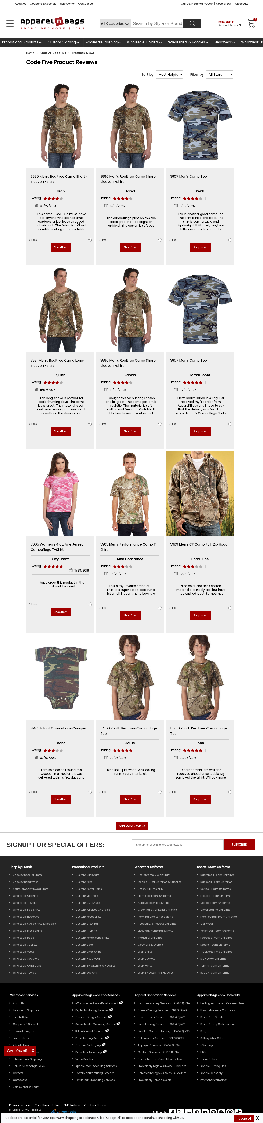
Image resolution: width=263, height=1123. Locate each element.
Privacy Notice (19, 1105)
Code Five (40, 62)
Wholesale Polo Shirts (26, 910)
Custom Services (149, 1052)
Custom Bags (84, 944)
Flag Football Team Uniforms (219, 917)
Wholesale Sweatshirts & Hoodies (34, 924)
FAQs (203, 1052)
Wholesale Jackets (25, 944)
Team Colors (208, 1059)
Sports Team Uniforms (213, 867)
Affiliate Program (23, 1045)
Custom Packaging (88, 1045)
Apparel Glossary (211, 1073)
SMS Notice (72, 1105)
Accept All (244, 1118)
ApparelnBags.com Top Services (96, 995)
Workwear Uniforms (149, 867)
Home (30, 53)
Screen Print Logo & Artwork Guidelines (162, 1073)
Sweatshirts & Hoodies (186, 42)
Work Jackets (146, 958)
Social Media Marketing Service (95, 1024)
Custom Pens (84, 882)
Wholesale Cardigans (27, 965)
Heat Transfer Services (152, 1017)
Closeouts (241, 3)
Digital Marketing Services (91, 1010)
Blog (203, 1031)
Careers (18, 1073)
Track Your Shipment (26, 1010)
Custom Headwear (87, 958)
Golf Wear (206, 924)
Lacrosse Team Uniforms (216, 937)
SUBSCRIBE (239, 844)
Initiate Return (21, 1017)
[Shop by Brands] (21, 867)
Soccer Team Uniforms (215, 903)
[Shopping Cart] (250, 23)
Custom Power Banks (89, 889)
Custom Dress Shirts (88, 951)
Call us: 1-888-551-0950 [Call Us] (197, 3)
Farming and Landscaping (155, 917)
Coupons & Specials (26, 1024)
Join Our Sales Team (26, 1087)
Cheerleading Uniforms (215, 910)
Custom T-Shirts (86, 930)
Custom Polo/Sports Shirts (92, 937)
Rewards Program (24, 1031)
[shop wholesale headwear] (226, 42)
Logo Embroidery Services (154, 1003)
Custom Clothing (62, 42)
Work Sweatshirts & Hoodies (156, 972)
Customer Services (24, 995)
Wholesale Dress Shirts (27, 930)
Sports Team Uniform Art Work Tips (160, 1059)
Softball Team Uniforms (215, 889)
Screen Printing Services (153, 1010)
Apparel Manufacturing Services (96, 1066)
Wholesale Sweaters (26, 958)
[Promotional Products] (23, 42)
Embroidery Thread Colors (155, 1080)
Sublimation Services (151, 1038)
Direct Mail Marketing (88, 1052)
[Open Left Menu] (10, 23)
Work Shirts (145, 951)
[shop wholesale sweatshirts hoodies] (189, 42)
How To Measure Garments (217, 1010)
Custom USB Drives (87, 903)
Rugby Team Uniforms (214, 972)
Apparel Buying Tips (213, 1066)
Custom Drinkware (87, 875)
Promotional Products (20, 42)
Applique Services (149, 1045)
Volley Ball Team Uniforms (217, 930)
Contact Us (85, 3)
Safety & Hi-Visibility (150, 889)
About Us (20, 3)
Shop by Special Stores (28, 875)
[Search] (192, 23)
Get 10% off (17, 1051)
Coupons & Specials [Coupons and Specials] (43, 3)
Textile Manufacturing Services (95, 1080)
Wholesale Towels (24, 972)
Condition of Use (47, 1105)
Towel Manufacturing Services (94, 1073)
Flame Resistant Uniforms (154, 896)
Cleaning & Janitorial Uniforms (158, 910)
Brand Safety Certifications (217, 1024)
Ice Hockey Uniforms (213, 958)
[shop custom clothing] (64, 42)
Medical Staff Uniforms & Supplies (159, 882)
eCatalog (206, 1045)
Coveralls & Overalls (151, 944)
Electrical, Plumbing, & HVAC (156, 930)
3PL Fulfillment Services (89, 1031)
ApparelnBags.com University (218, 995)
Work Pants (145, 965)
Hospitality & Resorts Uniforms (157, 924)
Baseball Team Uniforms (216, 882)
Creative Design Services (91, 1017)
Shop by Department (26, 882)
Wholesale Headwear (26, 917)
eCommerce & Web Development (96, 1003)
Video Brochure (85, 1059)
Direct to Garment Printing (154, 1031)
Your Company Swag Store (30, 889)
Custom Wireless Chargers (92, 910)
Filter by (197, 74)
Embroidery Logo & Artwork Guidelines (162, 1066)
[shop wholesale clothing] (104, 42)
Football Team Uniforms (215, 896)
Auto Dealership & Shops (153, 903)
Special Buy (223, 3)
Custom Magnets (86, 896)
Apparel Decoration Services (155, 995)
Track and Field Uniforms (216, 951)
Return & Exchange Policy (29, 1066)
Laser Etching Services (152, 1024)
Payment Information (214, 1080)
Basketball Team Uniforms (217, 875)
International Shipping (27, 1059)
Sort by (147, 74)
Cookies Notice (95, 1105)
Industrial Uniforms (150, 937)
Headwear (223, 42)
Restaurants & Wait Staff (154, 875)
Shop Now (60, 247)
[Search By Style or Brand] (156, 23)
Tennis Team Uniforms (214, 965)
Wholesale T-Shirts (143, 42)
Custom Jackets (86, 972)
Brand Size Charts (212, 1017)
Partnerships (21, 1038)
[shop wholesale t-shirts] (145, 42)
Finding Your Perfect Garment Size (222, 1003)
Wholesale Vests (23, 951)
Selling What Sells (211, 1038)
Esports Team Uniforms (215, 944)
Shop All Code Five (53, 53)
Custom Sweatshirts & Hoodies (95, 965)
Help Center (67, 3)
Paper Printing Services (89, 1038)
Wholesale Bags (23, 937)
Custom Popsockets (88, 917)
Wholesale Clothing (101, 42)
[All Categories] (115, 23)
